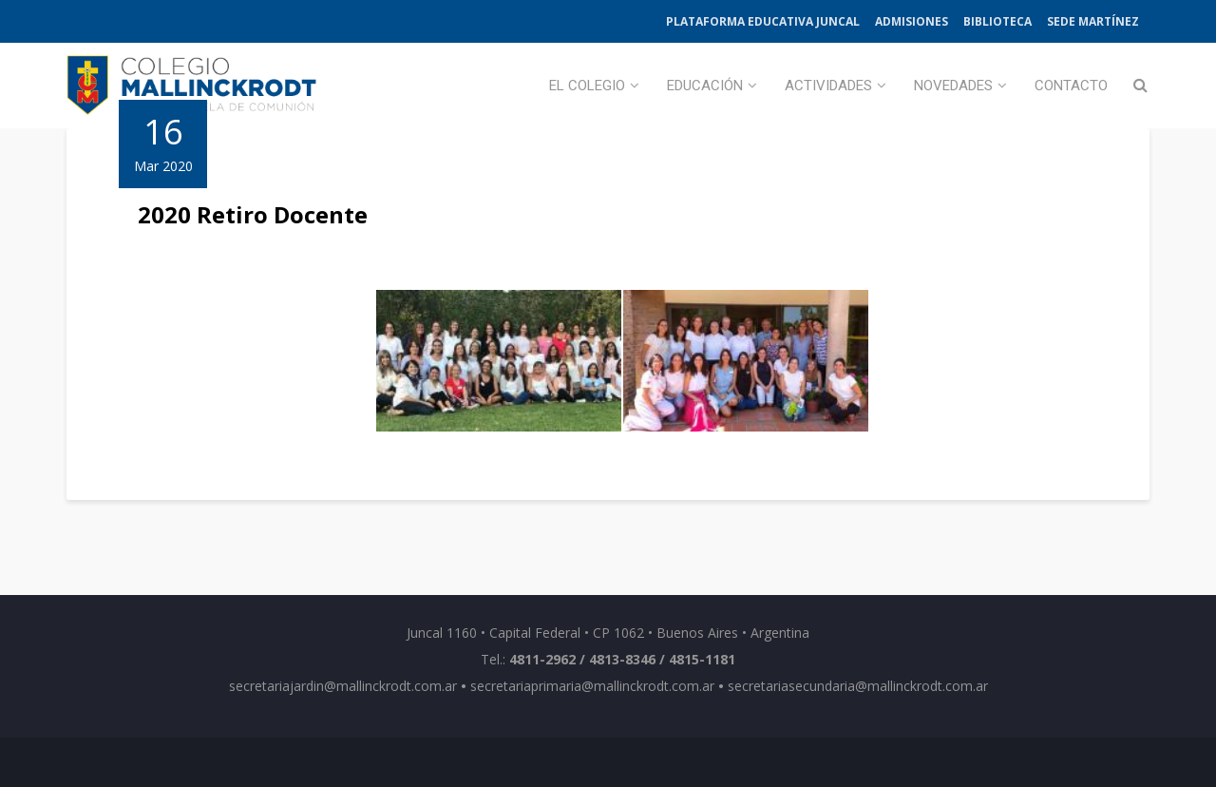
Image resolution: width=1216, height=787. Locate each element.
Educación (705, 85)
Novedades (953, 85)
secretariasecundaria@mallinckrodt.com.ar (858, 686)
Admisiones (911, 21)
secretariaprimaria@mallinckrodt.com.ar (592, 686)
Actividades (828, 85)
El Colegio (587, 85)
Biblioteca (997, 21)
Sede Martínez (1093, 21)
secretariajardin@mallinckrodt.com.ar (343, 686)
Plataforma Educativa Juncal (763, 21)
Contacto (1071, 85)
